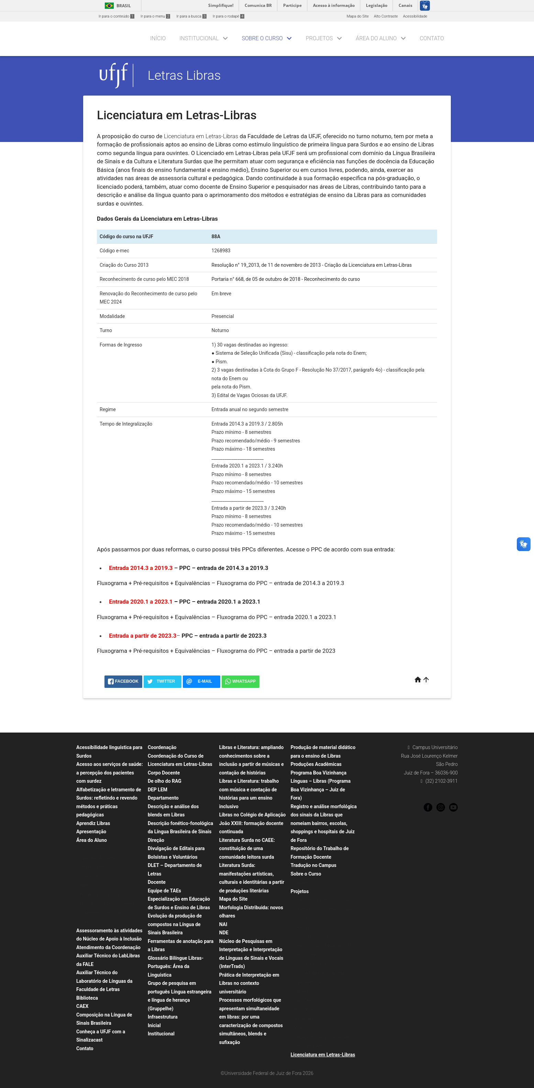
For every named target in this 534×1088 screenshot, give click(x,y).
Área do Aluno (376, 38)
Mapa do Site (358, 16)
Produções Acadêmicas (316, 764)
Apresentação (91, 831)
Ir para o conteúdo (116, 16)
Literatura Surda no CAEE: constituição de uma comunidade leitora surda (247, 848)
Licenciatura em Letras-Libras (323, 1054)
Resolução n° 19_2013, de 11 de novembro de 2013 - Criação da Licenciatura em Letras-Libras (312, 265)
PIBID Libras (304, 1000)
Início (158, 38)
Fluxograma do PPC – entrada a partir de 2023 (276, 650)
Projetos (319, 38)
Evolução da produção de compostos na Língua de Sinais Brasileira (175, 924)
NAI (223, 924)
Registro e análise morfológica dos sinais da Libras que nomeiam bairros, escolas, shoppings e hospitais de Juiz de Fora (324, 823)
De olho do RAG (164, 781)
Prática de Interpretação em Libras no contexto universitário (249, 983)
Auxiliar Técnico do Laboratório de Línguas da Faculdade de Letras (104, 981)
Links (84, 922)
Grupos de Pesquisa (311, 936)
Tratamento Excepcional (100, 913)
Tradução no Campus (313, 865)
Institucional (199, 38)
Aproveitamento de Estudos (103, 849)
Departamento (163, 798)
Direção (156, 840)
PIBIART (301, 991)
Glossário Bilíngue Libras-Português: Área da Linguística (175, 966)
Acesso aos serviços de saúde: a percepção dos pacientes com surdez (109, 772)
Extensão (302, 927)
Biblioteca (87, 998)
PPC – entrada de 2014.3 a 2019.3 (223, 567)
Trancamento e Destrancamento (107, 903)
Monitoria (302, 1027)
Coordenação (162, 747)
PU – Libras (304, 1009)
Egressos (88, 885)
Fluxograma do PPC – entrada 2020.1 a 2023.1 (276, 617)
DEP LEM (157, 789)
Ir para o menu (155, 16)
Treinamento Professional (316, 1018)
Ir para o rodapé (228, 16)
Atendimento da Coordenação (108, 947)
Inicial (154, 1025)
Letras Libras (184, 75)
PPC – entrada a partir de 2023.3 (224, 635)
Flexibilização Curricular (100, 894)
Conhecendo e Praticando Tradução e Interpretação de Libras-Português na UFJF (324, 909)
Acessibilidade (415, 16)
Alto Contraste (386, 16)
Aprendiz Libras (93, 823)
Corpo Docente (164, 773)
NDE (224, 932)
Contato (432, 38)
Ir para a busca (191, 16)
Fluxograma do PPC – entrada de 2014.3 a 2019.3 (280, 583)
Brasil (116, 6)
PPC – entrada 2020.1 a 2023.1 (219, 601)
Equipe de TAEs (164, 890)
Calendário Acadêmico (99, 858)
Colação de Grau (94, 876)
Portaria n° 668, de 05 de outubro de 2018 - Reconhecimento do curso (286, 279)
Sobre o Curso (262, 38)
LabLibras (302, 882)
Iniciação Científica (310, 964)
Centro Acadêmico (95, 867)
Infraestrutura (163, 1017)
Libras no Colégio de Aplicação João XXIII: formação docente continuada (252, 823)
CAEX (82, 1006)
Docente (157, 882)
